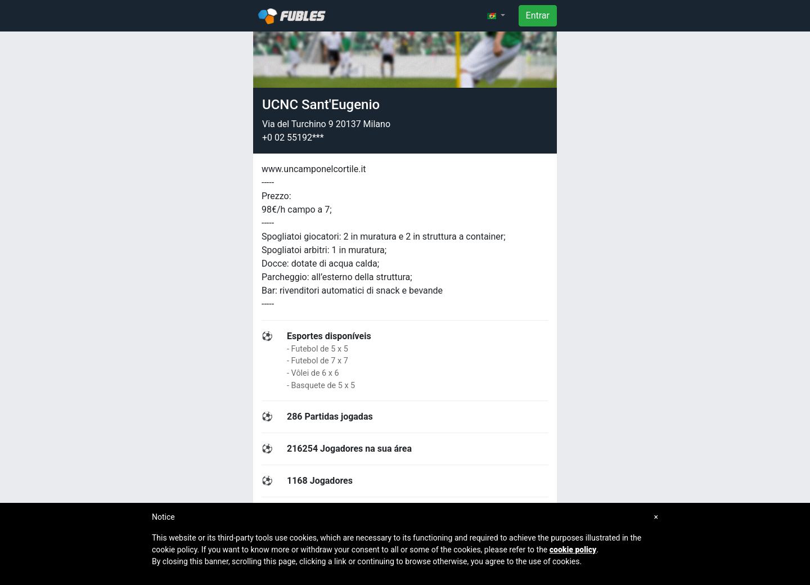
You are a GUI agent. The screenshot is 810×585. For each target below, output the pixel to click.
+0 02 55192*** (293, 137)
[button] (496, 15)
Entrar (538, 15)
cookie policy (573, 549)
